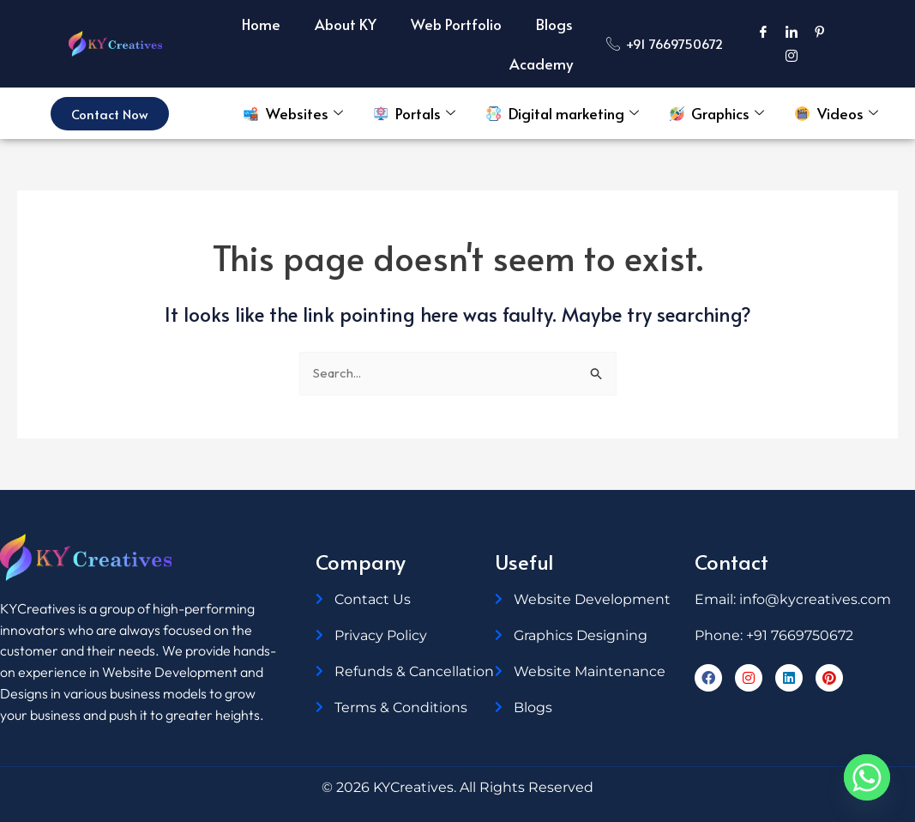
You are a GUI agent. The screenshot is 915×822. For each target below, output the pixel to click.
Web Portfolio (456, 24)
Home (261, 24)
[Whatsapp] (867, 777)
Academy (541, 63)
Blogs (554, 24)
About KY (345, 24)
